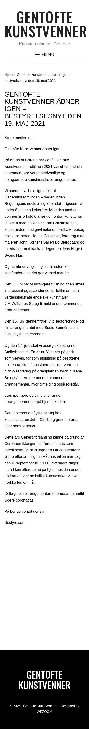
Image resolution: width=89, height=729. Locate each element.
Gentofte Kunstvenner (46, 23)
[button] (44, 54)
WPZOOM (44, 712)
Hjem (9, 74)
